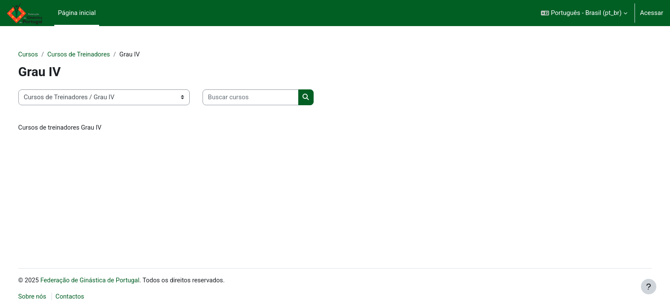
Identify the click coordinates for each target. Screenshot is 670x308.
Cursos (40, 54)
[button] (583, 13)
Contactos (83, 296)
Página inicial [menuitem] (77, 13)
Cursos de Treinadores (92, 54)
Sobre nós (44, 296)
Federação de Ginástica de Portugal (103, 280)
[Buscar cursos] (263, 98)
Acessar (651, 13)
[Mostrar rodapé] (648, 286)
